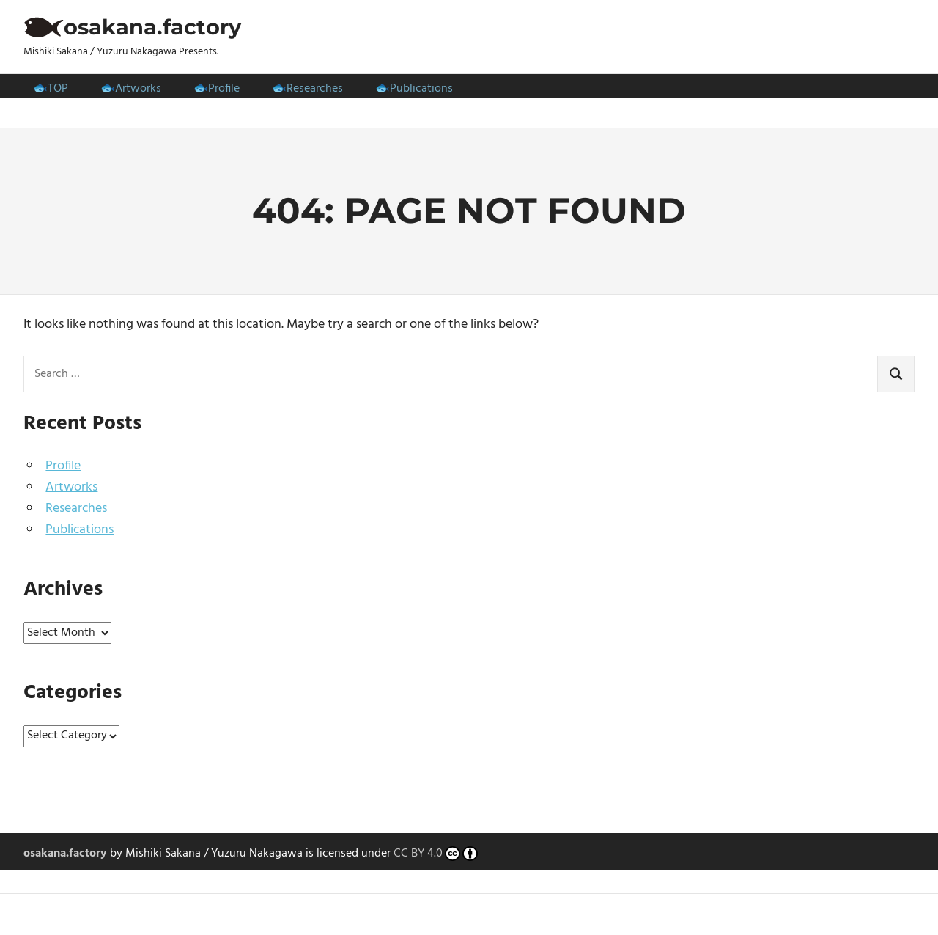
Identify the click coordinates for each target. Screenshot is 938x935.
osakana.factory (152, 27)
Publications (421, 88)
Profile (224, 88)
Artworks (138, 88)
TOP (58, 88)
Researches (315, 88)
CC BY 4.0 (436, 854)
